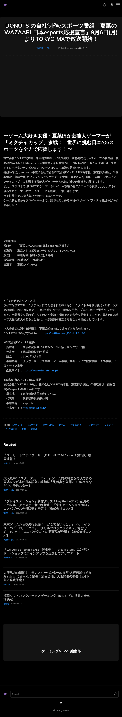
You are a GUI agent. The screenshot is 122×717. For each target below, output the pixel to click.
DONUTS (17, 424)
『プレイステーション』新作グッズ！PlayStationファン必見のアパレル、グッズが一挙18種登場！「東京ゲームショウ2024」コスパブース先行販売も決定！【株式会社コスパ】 (46, 505)
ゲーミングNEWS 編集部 (61, 651)
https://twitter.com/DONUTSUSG (63, 333)
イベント (6, 463)
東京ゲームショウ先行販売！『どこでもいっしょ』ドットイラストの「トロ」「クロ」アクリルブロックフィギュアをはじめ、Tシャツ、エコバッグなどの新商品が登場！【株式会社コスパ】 (47, 530)
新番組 (34, 429)
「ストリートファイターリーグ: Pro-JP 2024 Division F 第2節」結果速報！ (47, 457)
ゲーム (62, 424)
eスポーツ (32, 424)
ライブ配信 (11, 429)
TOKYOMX (48, 424)
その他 (6, 604)
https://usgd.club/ (34, 408)
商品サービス (43, 48)
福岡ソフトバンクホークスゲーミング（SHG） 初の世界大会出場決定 (46, 598)
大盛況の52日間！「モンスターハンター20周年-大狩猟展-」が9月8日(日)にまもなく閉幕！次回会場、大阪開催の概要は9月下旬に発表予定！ (47, 576)
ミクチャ (108, 424)
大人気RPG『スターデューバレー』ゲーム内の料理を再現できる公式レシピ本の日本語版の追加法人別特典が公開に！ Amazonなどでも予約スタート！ (47, 482)
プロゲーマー (92, 424)
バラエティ (75, 424)
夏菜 (24, 429)
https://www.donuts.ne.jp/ (40, 370)
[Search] (115, 694)
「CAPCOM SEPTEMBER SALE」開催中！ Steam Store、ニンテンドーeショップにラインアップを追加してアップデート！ (46, 551)
